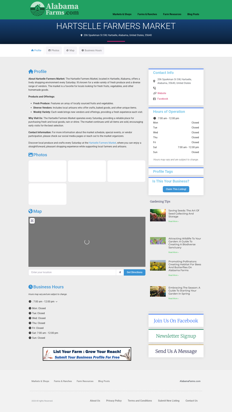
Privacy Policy (114, 400)
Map (35, 211)
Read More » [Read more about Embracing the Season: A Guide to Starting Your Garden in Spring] (174, 298)
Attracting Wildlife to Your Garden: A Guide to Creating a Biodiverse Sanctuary (185, 243)
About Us (95, 400)
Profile (37, 71)
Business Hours (46, 286)
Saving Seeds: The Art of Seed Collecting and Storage (184, 213)
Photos (37, 154)
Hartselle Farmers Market (102, 142)
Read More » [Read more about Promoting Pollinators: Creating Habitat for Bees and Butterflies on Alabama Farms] (174, 275)
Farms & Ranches (147, 14)
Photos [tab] (53, 50)
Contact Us (192, 400)
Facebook (162, 98)
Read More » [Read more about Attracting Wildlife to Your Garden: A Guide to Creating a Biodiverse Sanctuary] (174, 252)
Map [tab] (70, 50)
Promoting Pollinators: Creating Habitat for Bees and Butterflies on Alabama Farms (185, 266)
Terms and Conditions (140, 400)
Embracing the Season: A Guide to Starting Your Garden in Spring (184, 290)
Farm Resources (172, 14)
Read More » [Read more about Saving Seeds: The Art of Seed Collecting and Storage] (174, 221)
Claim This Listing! (176, 189)
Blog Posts (193, 14)
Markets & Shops (122, 14)
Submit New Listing (168, 400)
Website (161, 93)
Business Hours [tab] (91, 50)
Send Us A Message (176, 351)
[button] (87, 301)
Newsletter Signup (176, 336)
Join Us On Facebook (176, 321)
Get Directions (134, 272)
